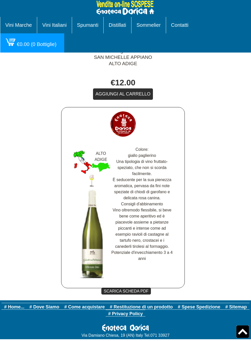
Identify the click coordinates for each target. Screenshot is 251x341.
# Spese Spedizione (199, 306)
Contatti (180, 25)
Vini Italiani (54, 25)
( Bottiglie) (32, 42)
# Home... (14, 306)
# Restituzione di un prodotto (141, 306)
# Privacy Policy (125, 313)
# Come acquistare (84, 306)
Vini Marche (18, 25)
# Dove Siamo (44, 306)
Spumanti (88, 25)
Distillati (117, 25)
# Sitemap (236, 306)
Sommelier (148, 25)
